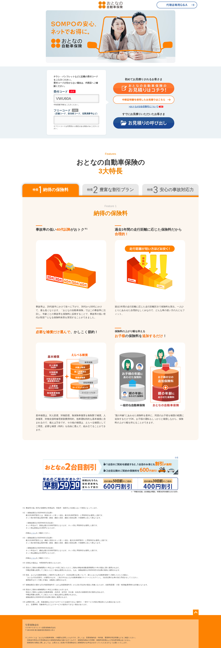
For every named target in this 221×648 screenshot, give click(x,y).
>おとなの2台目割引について (143, 106)
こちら (33, 533)
